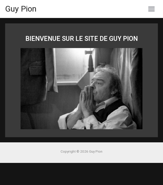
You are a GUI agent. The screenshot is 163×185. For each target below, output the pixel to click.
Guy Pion (20, 9)
